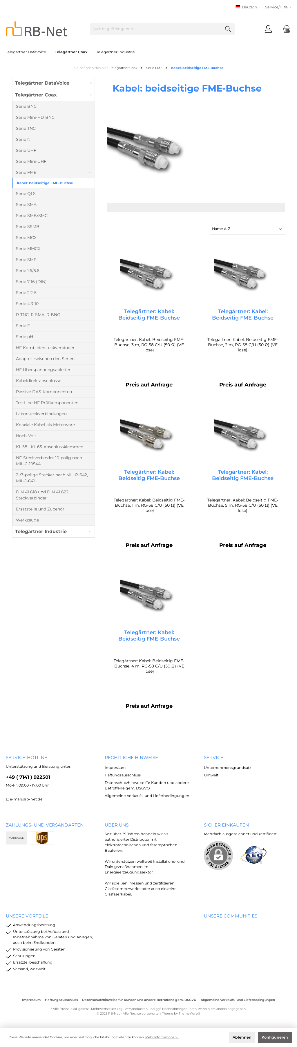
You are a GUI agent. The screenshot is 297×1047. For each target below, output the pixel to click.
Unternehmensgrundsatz (227, 767)
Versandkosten (136, 1009)
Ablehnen (242, 1037)
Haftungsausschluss (123, 775)
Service (213, 757)
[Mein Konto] (268, 29)
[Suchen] (228, 29)
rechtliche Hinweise (131, 757)
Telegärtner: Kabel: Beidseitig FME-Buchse (149, 314)
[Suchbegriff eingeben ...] (156, 29)
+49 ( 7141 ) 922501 (28, 777)
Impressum (115, 767)
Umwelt (211, 775)
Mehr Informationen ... (162, 1037)
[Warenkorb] (285, 29)
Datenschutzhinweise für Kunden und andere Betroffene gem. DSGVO (139, 1000)
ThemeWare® (189, 1013)
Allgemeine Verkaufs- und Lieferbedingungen (147, 796)
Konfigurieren (275, 1037)
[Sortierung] (247, 229)
